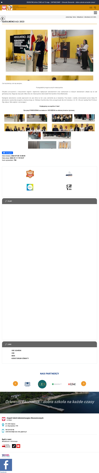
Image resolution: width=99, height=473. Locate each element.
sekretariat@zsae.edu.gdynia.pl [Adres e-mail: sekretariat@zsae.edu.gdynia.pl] (16, 432)
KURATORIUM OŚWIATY (20, 358)
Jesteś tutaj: (69, 17)
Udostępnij (7, 153)
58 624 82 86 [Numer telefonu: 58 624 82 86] (9, 430)
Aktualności (79, 17)
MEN (13, 356)
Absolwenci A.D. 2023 (13, 21)
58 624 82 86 (95, 7)
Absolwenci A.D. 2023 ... (90, 17)
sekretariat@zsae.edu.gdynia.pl (91, 7)
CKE (13, 353)
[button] (2, 2)
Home (74, 17)
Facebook (3, 472)
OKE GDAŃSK (16, 350)
